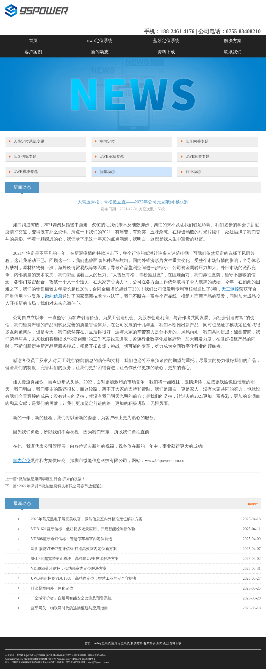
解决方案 (233, 40)
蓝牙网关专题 (197, 141)
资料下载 (166, 51)
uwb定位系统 (99, 40)
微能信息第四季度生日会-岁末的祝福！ (52, 479)
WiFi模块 (31, 655)
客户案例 (33, 51)
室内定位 (107, 141)
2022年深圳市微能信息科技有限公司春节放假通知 (61, 486)
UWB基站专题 (111, 156)
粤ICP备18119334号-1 (84, 659)
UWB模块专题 (25, 172)
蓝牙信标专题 (25, 156)
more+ (253, 503)
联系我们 (233, 51)
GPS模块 (41, 655)
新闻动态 (100, 51)
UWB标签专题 (197, 156)
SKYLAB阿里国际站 (76, 655)
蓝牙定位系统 (166, 40)
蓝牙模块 (21, 655)
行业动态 (193, 172)
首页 (33, 40)
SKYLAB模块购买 (55, 655)
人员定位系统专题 (28, 141)
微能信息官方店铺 (97, 655)
